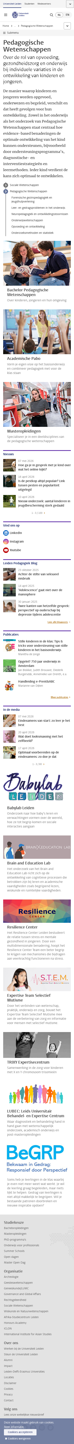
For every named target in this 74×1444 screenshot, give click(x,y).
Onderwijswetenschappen (27, 220)
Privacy (8, 1394)
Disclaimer (10, 1383)
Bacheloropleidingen (16, 1228)
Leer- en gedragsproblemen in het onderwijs (38, 208)
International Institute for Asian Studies (28, 1334)
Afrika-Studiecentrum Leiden (21, 1317)
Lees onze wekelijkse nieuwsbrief (24, 1415)
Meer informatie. (14, 1427)
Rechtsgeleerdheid (15, 1300)
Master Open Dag (14, 1262)
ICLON (8, 1328)
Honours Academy (15, 1323)
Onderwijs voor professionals (21, 1245)
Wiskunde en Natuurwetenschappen (26, 1311)
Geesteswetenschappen (18, 1283)
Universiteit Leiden (12, 3)
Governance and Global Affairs (22, 1294)
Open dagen (11, 1257)
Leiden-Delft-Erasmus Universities (24, 1372)
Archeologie (11, 1277)
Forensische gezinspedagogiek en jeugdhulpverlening (31, 199)
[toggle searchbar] (51, 15)
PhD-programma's (15, 1240)
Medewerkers (44, 3)
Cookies (8, 1389)
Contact (8, 1400)
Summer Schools (14, 1251)
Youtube (12, 550)
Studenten (29, 3)
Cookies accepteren (20, 1432)
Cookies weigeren (19, 1438)
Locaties (9, 1377)
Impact (8, 1366)
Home (6, 25)
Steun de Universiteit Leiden (21, 1354)
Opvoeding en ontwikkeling (28, 226)
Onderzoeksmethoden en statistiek (32, 233)
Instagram (13, 541)
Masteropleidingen (15, 1234)
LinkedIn (12, 533)
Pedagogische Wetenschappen (28, 191)
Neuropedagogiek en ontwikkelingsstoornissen (39, 214)
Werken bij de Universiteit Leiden (24, 1349)
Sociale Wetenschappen (24, 185)
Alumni (8, 1360)
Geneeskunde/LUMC (16, 1288)
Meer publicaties (59, 697)
